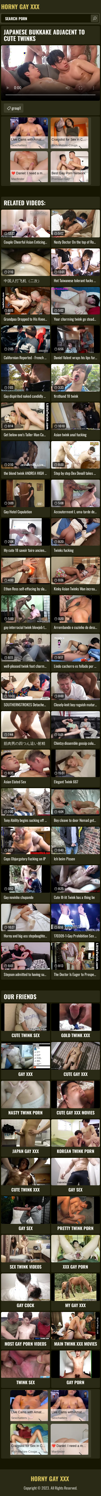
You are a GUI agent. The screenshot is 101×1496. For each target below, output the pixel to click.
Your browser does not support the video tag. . (50, 73)
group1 (16, 108)
